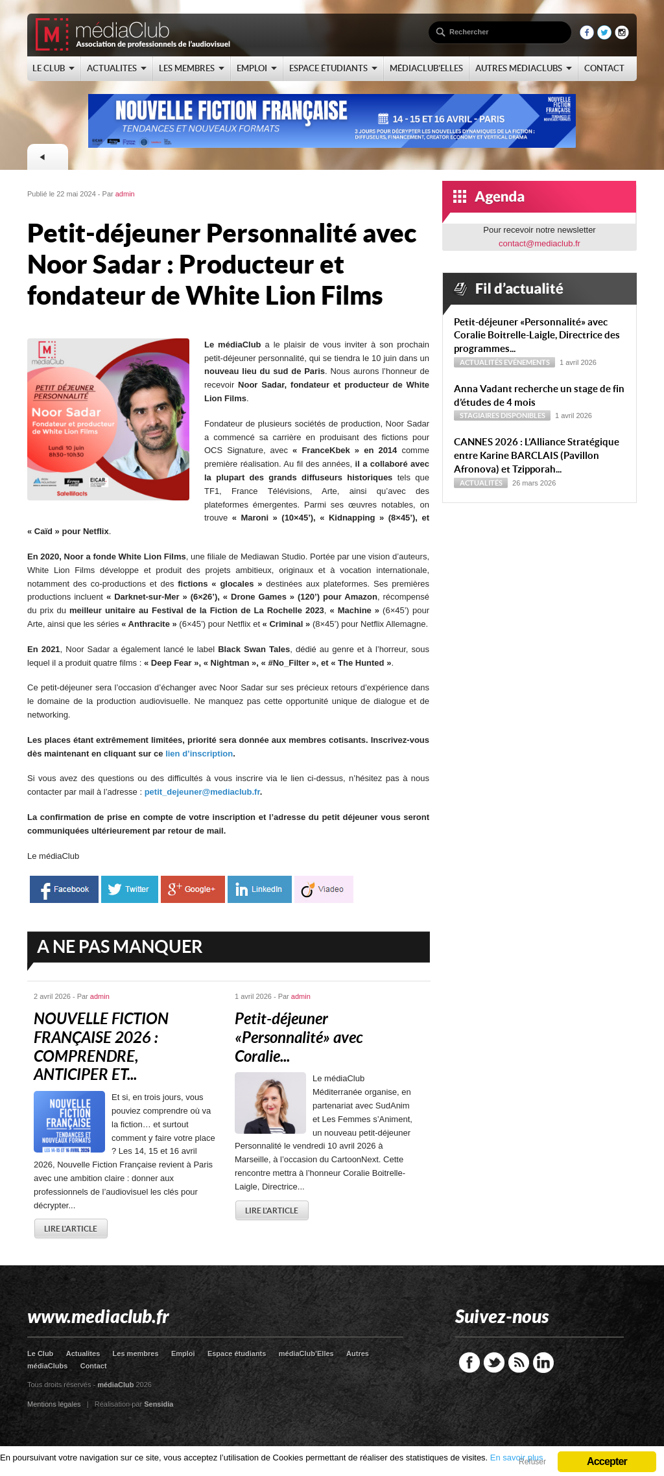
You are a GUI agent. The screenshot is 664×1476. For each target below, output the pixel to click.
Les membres (136, 1353)
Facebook (469, 1362)
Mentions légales (54, 1404)
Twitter (494, 1362)
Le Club (40, 1353)
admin (125, 194)
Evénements (527, 362)
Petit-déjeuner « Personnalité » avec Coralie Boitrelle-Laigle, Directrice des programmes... (537, 335)
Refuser (532, 1461)
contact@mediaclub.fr (539, 243)
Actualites (83, 1353)
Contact (93, 1366)
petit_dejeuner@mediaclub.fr (202, 792)
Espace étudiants (237, 1353)
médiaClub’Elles (306, 1353)
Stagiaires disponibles (502, 415)
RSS (518, 1362)
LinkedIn (543, 1362)
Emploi (183, 1353)
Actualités (481, 362)
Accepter (607, 1461)
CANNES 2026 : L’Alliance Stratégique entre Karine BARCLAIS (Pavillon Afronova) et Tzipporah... (536, 455)
